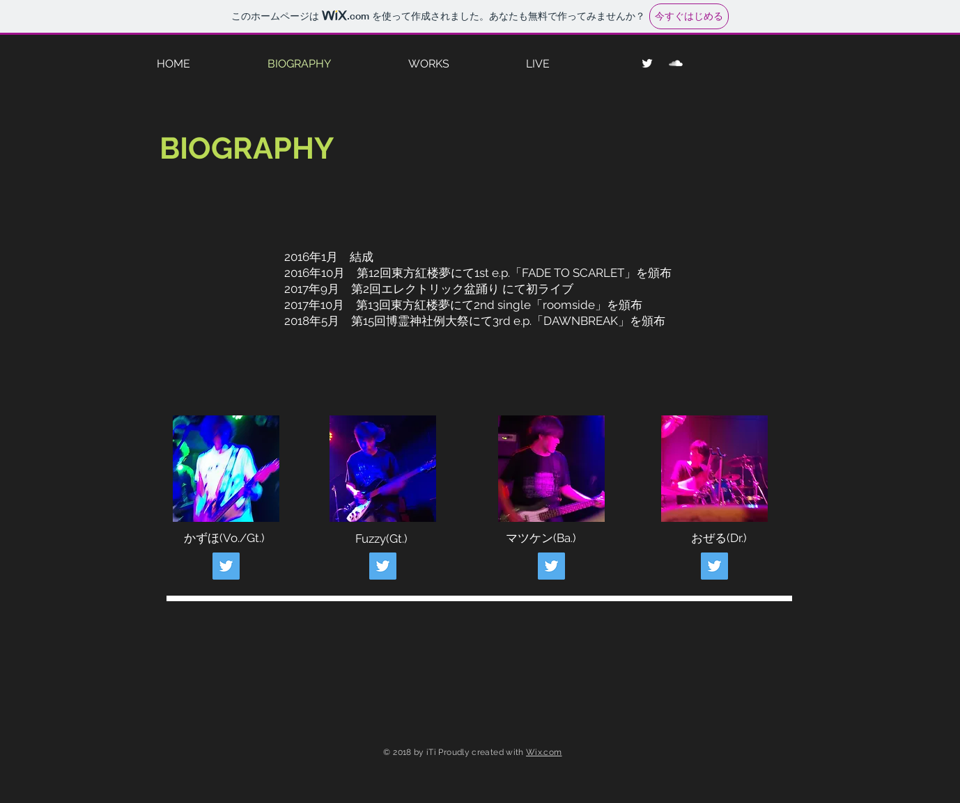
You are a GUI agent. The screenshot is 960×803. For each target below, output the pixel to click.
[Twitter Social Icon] (226, 566)
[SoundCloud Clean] (676, 63)
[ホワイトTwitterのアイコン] (647, 63)
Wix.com (544, 752)
